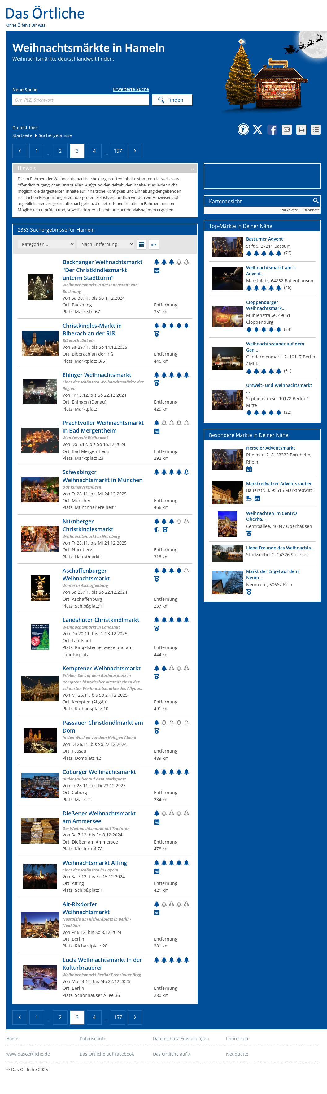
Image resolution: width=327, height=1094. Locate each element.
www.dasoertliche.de (28, 1054)
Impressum (238, 1038)
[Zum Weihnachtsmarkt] (105, 286)
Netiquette (237, 1054)
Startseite (22, 135)
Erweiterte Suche (131, 89)
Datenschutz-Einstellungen (181, 1038)
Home (12, 1038)
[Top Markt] (262, 247)
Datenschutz (93, 1038)
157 (118, 150)
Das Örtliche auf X (171, 1054)
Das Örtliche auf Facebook (107, 1054)
